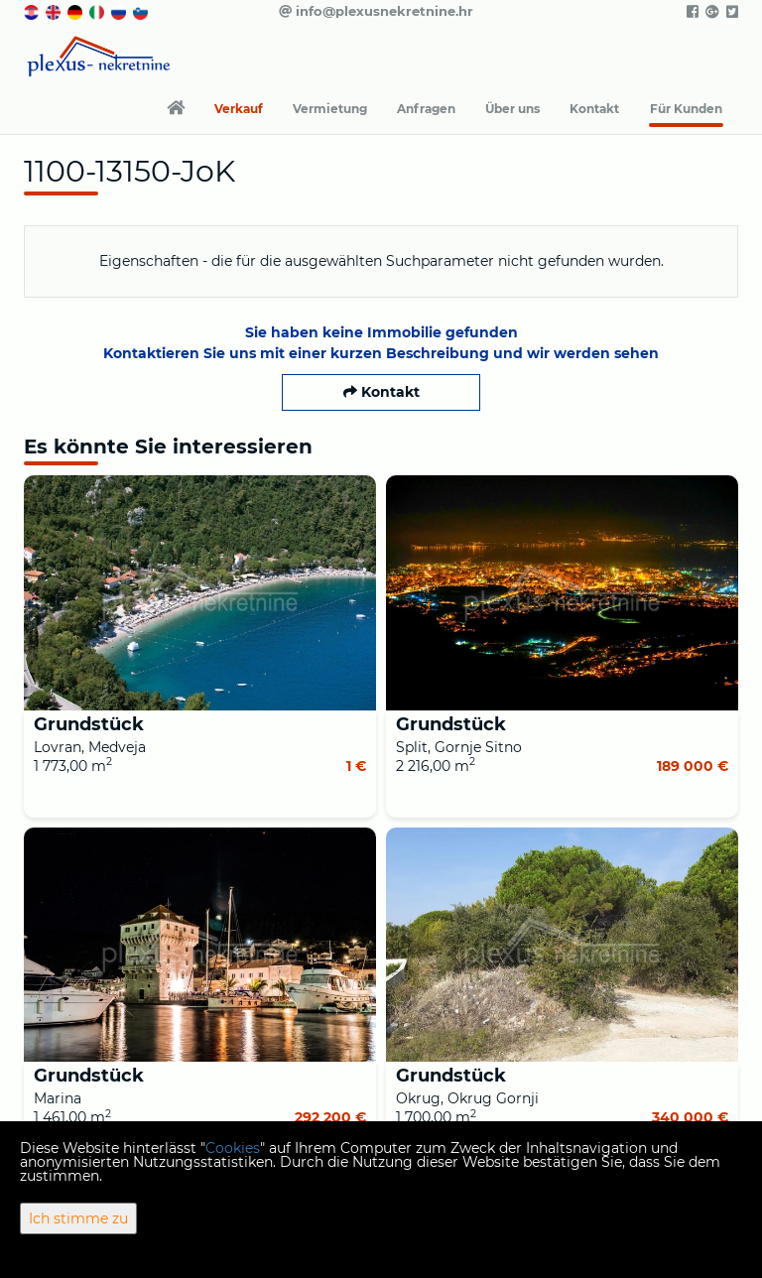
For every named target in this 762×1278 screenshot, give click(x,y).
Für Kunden (686, 108)
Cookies (232, 1148)
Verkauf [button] (238, 108)
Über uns (512, 108)
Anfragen (426, 108)
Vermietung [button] (330, 108)
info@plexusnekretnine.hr (376, 11)
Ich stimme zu (78, 1218)
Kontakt (594, 108)
